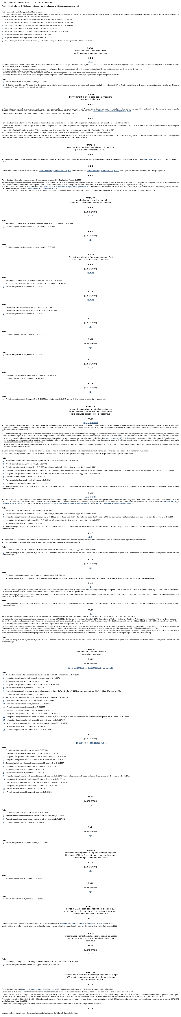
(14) (96, 668)
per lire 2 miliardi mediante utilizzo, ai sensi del (20, 186)
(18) (111, 668)
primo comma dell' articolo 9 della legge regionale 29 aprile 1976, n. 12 (64, 186)
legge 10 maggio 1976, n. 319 (117, 438)
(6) (3, 431)
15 (4, 720)
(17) (107, 668)
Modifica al (69, 909)
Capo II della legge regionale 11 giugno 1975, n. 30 (40, 989)
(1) (89, 62)
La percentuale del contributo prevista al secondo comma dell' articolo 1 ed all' (31, 923)
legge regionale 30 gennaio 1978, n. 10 (42, 188)
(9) (97, 423)
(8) (95, 423)
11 (4, 707)
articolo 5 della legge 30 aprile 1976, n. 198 (103, 171)
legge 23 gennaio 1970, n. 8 (154, 159)
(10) (91, 743)
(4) (90, 423)
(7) (3, 448)
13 (4, 714)
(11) (92, 668)
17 (4, 726)
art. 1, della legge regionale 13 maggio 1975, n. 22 (112, 111)
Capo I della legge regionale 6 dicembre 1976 (96, 909)
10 (4, 704)
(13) (102, 743)
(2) (91, 62)
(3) (93, 273)
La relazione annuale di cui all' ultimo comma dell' (20, 171)
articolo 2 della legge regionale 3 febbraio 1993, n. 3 (115, 503)
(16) (103, 668)
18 (4, 730)
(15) (99, 668)
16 (4, 723)
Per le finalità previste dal (11, 989)
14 (4, 717)
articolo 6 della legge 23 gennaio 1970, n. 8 (55, 171)
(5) (93, 423)
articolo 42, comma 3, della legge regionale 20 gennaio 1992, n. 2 (66, 503)
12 (4, 710)
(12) (99, 743)
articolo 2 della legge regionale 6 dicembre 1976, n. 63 (80, 923)
